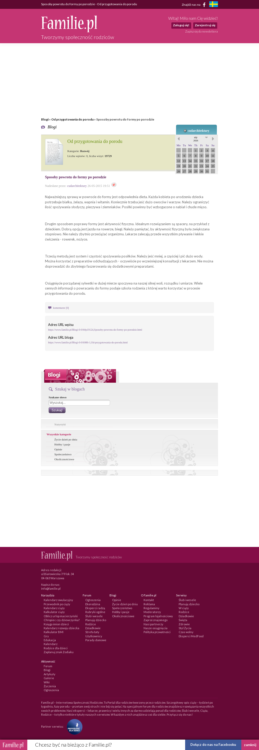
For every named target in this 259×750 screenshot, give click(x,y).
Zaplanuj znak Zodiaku (59, 652)
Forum (48, 666)
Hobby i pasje (62, 444)
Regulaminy (151, 608)
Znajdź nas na (195, 5)
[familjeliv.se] (213, 4)
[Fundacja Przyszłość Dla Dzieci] (73, 726)
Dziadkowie (93, 628)
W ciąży (184, 608)
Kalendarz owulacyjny (58, 600)
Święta (183, 620)
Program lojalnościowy (158, 616)
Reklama (149, 604)
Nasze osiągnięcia (155, 628)
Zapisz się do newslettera (201, 31)
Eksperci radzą (95, 608)
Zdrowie (184, 624)
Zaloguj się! (181, 25)
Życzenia (50, 686)
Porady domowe (95, 640)
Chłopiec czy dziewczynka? (62, 620)
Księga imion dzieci (56, 624)
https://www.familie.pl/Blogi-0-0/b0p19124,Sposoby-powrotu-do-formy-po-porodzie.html (95, 329)
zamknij (250, 745)
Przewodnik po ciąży (57, 604)
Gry (46, 636)
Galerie (49, 678)
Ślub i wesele (94, 616)
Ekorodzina (92, 604)
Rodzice (90, 624)
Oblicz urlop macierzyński (61, 616)
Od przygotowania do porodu (72, 119)
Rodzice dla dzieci (56, 648)
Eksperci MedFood (191, 636)
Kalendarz (50, 644)
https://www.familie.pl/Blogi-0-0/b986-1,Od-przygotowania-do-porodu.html (88, 342)
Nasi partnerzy (153, 624)
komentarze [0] (61, 307)
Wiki (47, 682)
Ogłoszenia (93, 600)
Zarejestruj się (205, 25)
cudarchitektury (198, 131)
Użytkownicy (93, 636)
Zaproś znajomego (155, 620)
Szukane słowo (58, 397)
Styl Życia (185, 628)
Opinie (58, 449)
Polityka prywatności (157, 632)
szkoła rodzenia (133, 288)
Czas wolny (186, 632)
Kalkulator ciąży (54, 612)
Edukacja (50, 640)
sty (195, 139)
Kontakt (149, 600)
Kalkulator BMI (53, 632)
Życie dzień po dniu (65, 439)
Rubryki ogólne (95, 612)
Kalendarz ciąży (54, 608)
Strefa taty (92, 632)
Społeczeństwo (63, 454)
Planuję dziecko (95, 620)
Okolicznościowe (64, 459)
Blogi (45, 119)
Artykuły (49, 674)
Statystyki (60, 424)
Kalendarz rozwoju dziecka (61, 628)
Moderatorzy (152, 612)
